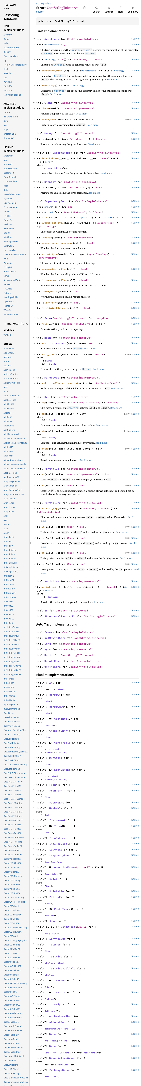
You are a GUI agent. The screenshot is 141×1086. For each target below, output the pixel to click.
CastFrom (49, 725)
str (70, 206)
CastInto (60, 718)
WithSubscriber (60, 1016)
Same (52, 921)
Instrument (57, 820)
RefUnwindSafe (55, 638)
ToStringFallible (62, 968)
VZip (57, 1004)
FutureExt (56, 802)
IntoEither (57, 838)
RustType (49, 915)
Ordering (112, 402)
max (43, 413)
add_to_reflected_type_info (60, 383)
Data (52, 1034)
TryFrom (60, 980)
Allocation (57, 1022)
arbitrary (48, 85)
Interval (80, 212)
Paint (53, 879)
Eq (46, 610)
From (47, 318)
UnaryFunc (85, 237)
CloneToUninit (59, 730)
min (43, 431)
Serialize (51, 581)
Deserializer (55, 168)
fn (62, 59)
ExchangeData (59, 1070)
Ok (125, 586)
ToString (55, 956)
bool (90, 242)
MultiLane (50, 1011)
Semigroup (68, 926)
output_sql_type (52, 222)
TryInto (60, 992)
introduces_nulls (53, 280)
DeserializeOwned (62, 1058)
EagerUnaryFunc (55, 201)
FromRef (55, 790)
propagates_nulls (53, 268)
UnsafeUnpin (53, 661)
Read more (111, 79)
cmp (43, 402)
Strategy (50, 59)
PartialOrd (52, 503)
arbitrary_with (51, 70)
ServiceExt (57, 938)
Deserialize (61, 152)
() (65, 44)
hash (44, 343)
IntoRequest (58, 843)
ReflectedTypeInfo (108, 383)
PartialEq (51, 468)
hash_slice (48, 354)
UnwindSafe (52, 666)
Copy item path (84, 7)
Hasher (60, 343)
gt (42, 552)
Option (72, 237)
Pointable (56, 891)
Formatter (76, 138)
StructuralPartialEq (59, 616)
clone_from (48, 119)
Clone (48, 102)
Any (51, 682)
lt (42, 526)
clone (45, 108)
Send (47, 643)
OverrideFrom (64, 867)
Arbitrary (51, 39)
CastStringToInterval (83, 39)
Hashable (55, 808)
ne (42, 485)
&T (88, 867)
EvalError (95, 212)
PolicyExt (56, 897)
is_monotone (49, 302)
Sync (47, 649)
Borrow (54, 694)
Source (40, 11)
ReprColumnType (97, 254)
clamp (45, 448)
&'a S (81, 926)
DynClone (55, 757)
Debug (48, 133)
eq (42, 474)
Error (48, 161)
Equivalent (62, 769)
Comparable (62, 742)
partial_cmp (49, 508)
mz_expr (40, 3)
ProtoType (61, 909)
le (42, 537)
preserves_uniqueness (56, 242)
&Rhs (69, 485)
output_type (49, 254)
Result (100, 138)
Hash (47, 337)
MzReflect (51, 377)
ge (42, 564)
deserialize (49, 158)
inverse (46, 237)
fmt (43, 138)
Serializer (53, 597)
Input (48, 206)
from (44, 323)
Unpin (48, 655)
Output (48, 212)
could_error (49, 291)
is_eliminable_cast (54, 307)
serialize (48, 586)
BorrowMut (56, 706)
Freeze (49, 632)
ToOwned (55, 944)
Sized (52, 364)
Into (57, 826)
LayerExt (55, 849)
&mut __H (95, 343)
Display (50, 182)
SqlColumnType (102, 222)
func (49, 3)
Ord (46, 397)
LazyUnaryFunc (59, 855)
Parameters (51, 44)
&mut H (99, 354)
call (44, 217)
